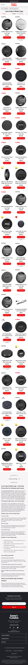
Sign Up (14, 607)
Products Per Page (13, 478)
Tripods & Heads (21, 534)
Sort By (14, 13)
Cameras (21, 509)
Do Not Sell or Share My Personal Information (15, 647)
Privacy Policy (9, 650)
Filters (4, 14)
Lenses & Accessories (20, 498)
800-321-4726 (14, 1)
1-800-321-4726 (14, 625)
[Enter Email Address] (14, 603)
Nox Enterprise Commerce (14, 631)
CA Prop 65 (14, 653)
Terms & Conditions (18, 650)
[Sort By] (21, 14)
